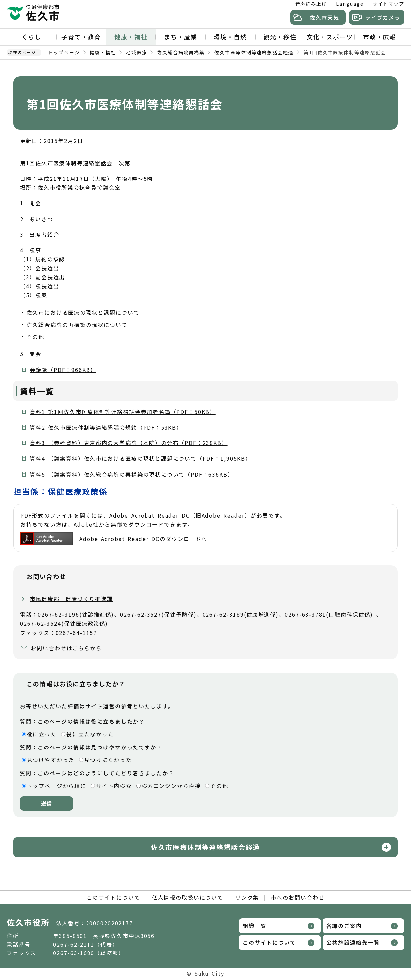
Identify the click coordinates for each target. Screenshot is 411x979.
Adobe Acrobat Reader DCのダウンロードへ (113, 538)
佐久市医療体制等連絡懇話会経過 (254, 52)
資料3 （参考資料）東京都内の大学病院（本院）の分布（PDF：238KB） (129, 443)
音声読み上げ (311, 3)
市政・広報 (379, 36)
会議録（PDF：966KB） (63, 370)
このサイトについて (113, 897)
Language (349, 3)
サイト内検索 (114, 786)
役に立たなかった (90, 734)
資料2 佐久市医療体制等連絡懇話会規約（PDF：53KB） (106, 427)
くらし (31, 36)
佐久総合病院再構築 (181, 52)
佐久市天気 (324, 17)
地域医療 (136, 52)
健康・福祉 (130, 36)
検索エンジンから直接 (171, 786)
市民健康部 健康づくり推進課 (71, 599)
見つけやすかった (50, 760)
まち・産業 (180, 36)
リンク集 (247, 897)
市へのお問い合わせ (297, 897)
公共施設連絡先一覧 (353, 942)
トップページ (64, 52)
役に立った (42, 734)
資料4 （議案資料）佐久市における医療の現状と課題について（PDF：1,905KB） (140, 458)
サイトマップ (388, 3)
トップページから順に (56, 786)
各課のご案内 (344, 926)
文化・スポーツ (330, 36)
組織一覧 (254, 926)
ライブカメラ (383, 17)
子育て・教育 (81, 36)
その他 (219, 786)
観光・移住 (280, 36)
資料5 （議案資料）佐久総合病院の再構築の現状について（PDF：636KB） (132, 474)
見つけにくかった (108, 760)
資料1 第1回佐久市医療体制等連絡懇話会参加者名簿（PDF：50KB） (123, 412)
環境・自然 (230, 36)
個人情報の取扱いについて (187, 897)
